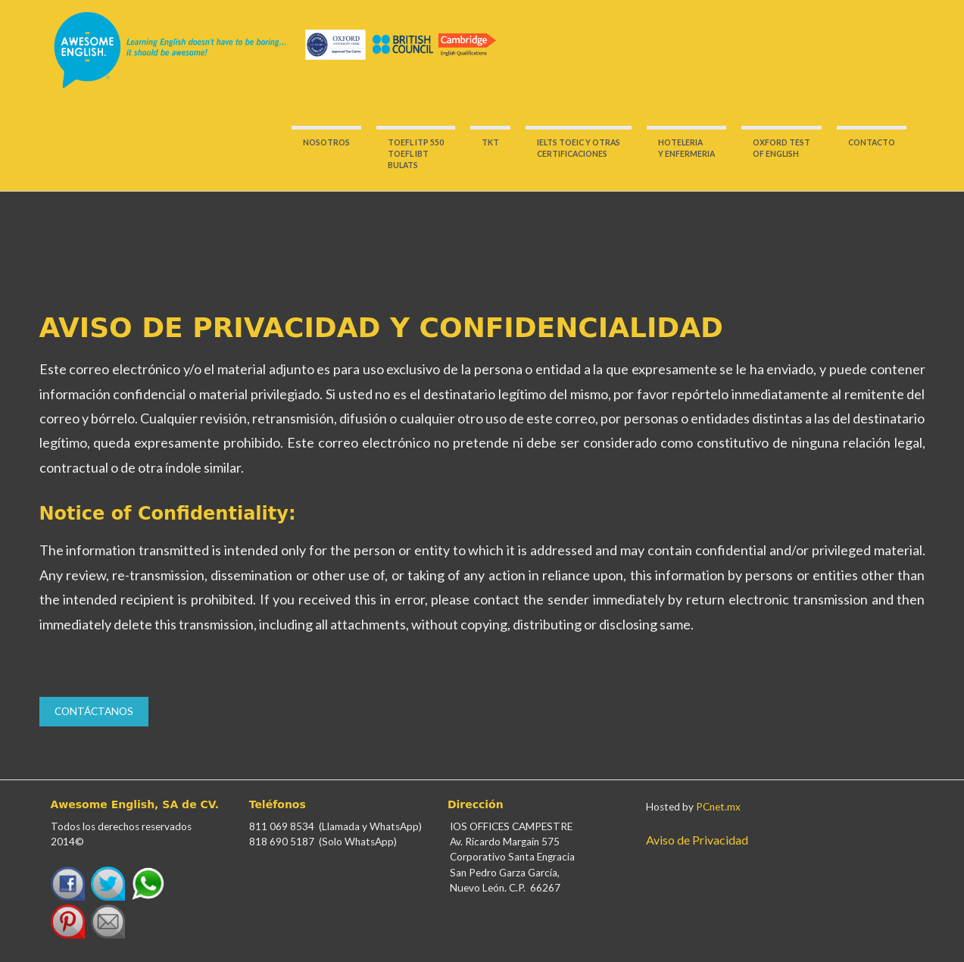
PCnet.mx (718, 807)
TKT (490, 142)
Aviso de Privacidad (697, 839)
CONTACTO (871, 142)
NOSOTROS (326, 142)
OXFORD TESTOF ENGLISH (781, 148)
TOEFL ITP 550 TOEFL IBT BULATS (416, 154)
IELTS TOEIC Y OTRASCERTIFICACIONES (578, 148)
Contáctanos (94, 711)
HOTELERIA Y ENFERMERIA (686, 148)
